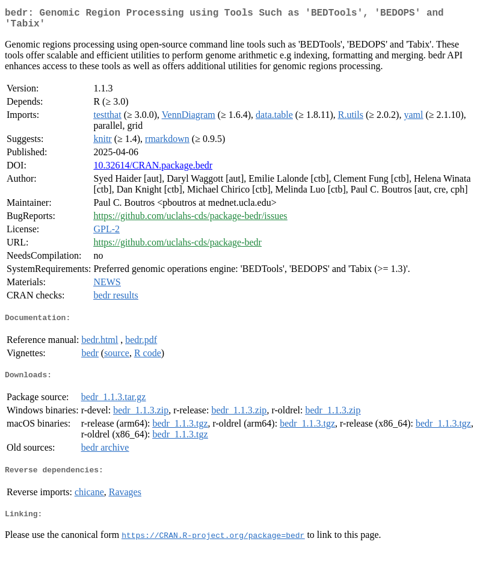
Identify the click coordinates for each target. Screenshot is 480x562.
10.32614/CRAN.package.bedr (152, 170)
